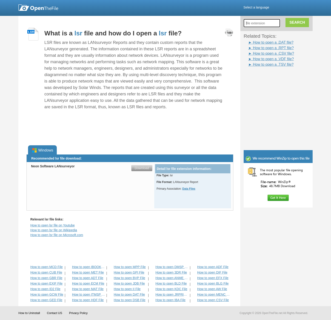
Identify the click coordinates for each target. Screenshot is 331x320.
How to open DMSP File (172, 267)
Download (142, 168)
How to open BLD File (171, 283)
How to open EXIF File (46, 283)
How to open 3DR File (171, 272)
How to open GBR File (46, 278)
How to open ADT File (87, 278)
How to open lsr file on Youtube (52, 225)
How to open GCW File (46, 294)
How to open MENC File (214, 294)
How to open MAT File (87, 289)
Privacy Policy (78, 313)
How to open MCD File (46, 267)
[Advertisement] (271, 77)
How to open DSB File (130, 300)
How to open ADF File (212, 267)
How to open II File (127, 289)
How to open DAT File (129, 294)
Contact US (54, 313)
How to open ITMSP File (88, 294)
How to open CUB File (46, 272)
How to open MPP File (130, 267)
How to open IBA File (170, 300)
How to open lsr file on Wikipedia (53, 230)
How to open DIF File (212, 272)
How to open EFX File (212, 278)
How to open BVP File (129, 278)
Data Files (188, 188)
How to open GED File (46, 300)
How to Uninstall (29, 313)
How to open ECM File (88, 283)
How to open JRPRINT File (172, 294)
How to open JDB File (129, 283)
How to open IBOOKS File (88, 267)
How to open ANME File (172, 278)
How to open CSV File (213, 300)
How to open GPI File (129, 272)
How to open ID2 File (45, 289)
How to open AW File (212, 289)
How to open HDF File (88, 300)
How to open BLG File (213, 283)
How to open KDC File (171, 289)
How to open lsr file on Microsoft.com (56, 235)
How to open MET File (88, 272)
